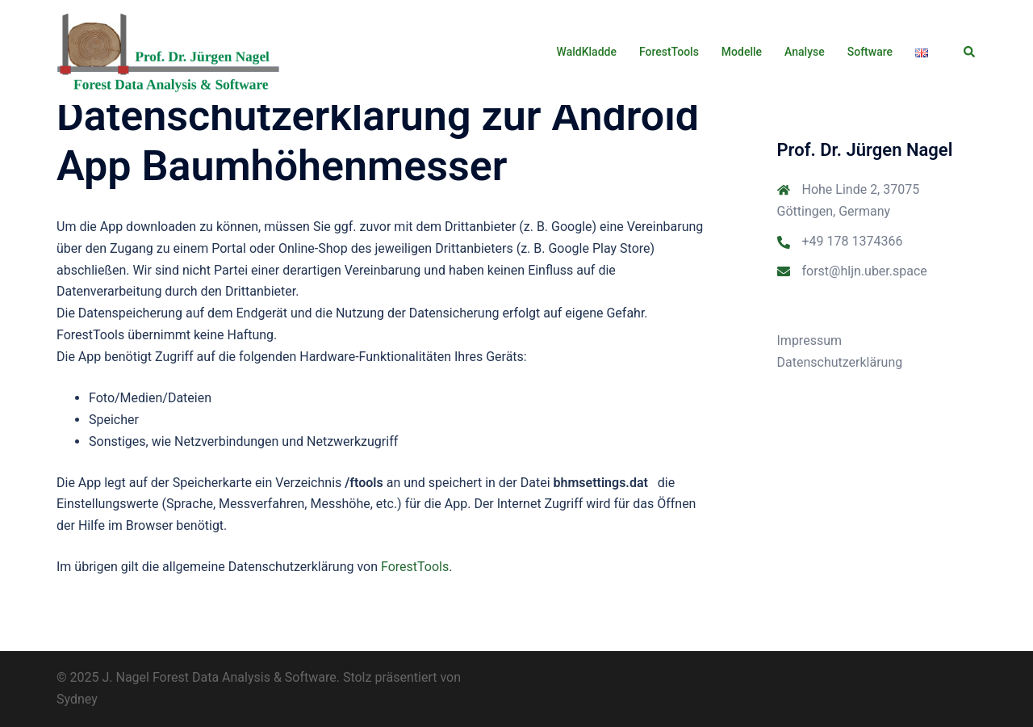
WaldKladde (587, 51)
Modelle (741, 51)
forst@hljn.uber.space (864, 271)
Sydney (77, 699)
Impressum (810, 340)
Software (870, 51)
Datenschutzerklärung (840, 362)
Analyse (804, 51)
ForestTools (669, 51)
